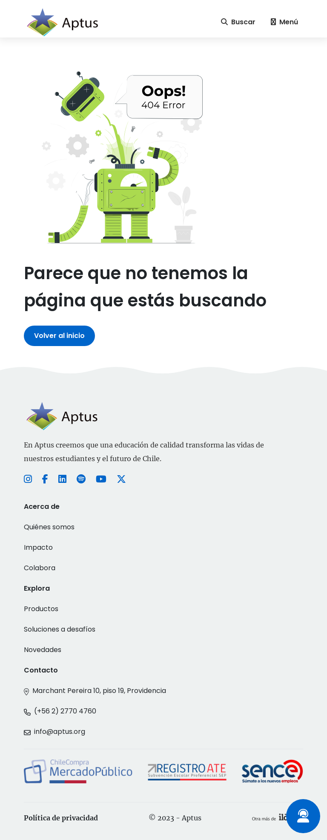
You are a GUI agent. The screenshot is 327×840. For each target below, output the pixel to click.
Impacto (38, 547)
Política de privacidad (61, 818)
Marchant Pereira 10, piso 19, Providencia (99, 691)
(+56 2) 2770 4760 (65, 711)
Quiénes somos (49, 527)
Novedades (42, 650)
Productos (41, 609)
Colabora (39, 568)
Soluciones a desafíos (59, 629)
